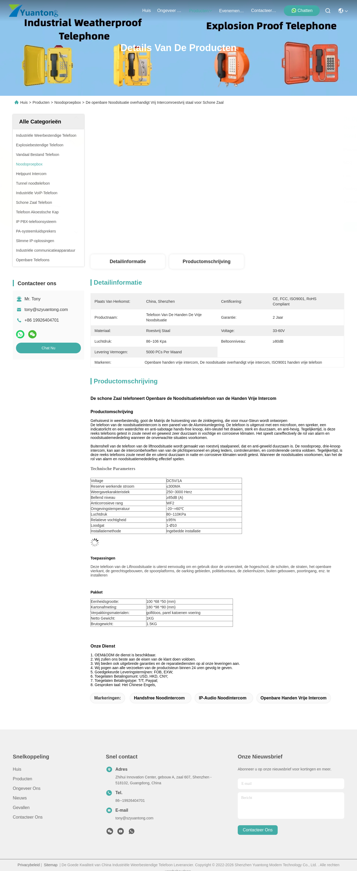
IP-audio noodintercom (223, 698)
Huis (146, 10)
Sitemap (51, 865)
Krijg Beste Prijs (272, 227)
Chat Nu (48, 348)
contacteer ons (264, 10)
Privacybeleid (29, 865)
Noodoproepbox (67, 102)
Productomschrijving (207, 261)
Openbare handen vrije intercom (294, 698)
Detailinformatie (128, 261)
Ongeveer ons (26, 788)
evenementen (232, 11)
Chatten (302, 10)
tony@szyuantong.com (46, 309)
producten (201, 11)
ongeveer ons (170, 10)
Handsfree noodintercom (159, 698)
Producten (41, 102)
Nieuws (20, 798)
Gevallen (21, 807)
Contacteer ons (28, 817)
